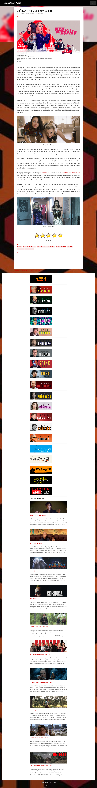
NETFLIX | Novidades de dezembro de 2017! (41, 765)
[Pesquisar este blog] (87, 3)
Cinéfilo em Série (12, 2)
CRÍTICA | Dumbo (34, 571)
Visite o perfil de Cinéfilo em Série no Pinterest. (27, 270)
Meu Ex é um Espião (61, 246)
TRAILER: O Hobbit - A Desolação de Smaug (41, 682)
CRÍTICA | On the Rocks (36, 543)
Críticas (19, 246)
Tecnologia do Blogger (48, 782)
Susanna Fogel (29, 248)
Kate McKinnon (50, 246)
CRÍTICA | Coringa (34, 598)
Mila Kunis (69, 246)
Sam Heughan (20, 248)
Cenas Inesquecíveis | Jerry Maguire (39, 737)
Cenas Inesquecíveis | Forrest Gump (39, 710)
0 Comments (41, 13)
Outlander (45, 173)
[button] (18, 17)
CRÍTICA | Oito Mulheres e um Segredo (40, 654)
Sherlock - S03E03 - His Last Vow (38, 515)
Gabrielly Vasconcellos (29, 246)
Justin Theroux (41, 246)
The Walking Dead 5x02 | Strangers (39, 626)
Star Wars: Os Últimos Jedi (71, 173)
